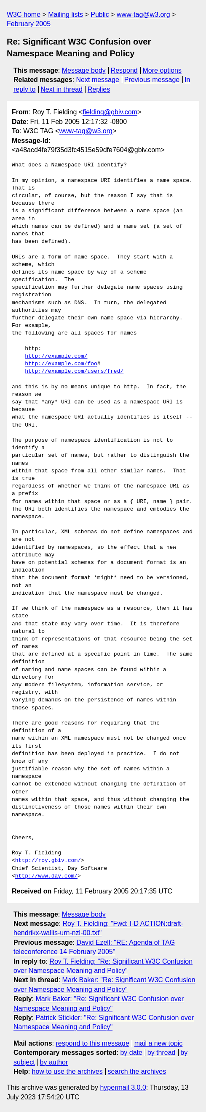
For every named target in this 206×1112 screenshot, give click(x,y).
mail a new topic (158, 1043)
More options (162, 70)
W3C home (23, 14)
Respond (124, 70)
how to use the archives (67, 1071)
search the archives (137, 1071)
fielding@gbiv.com (110, 112)
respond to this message (92, 1043)
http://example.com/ (56, 356)
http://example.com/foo (61, 364)
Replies (99, 89)
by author (54, 1062)
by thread (161, 1052)
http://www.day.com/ (46, 876)
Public (100, 14)
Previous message (152, 79)
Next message (97, 79)
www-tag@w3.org (143, 14)
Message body (84, 70)
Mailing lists (65, 14)
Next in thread (61, 89)
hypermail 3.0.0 (123, 1087)
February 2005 (29, 23)
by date (131, 1052)
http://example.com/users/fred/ (74, 371)
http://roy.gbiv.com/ (48, 860)
